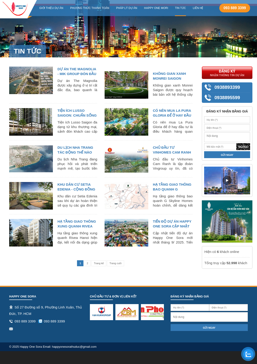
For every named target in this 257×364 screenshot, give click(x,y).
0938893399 (227, 87)
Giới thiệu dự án (51, 8)
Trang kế (99, 263)
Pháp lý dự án (126, 8)
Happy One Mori (156, 8)
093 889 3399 (234, 8)
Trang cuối (115, 263)
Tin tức (180, 8)
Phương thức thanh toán (89, 8)
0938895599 (227, 97)
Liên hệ (198, 8)
